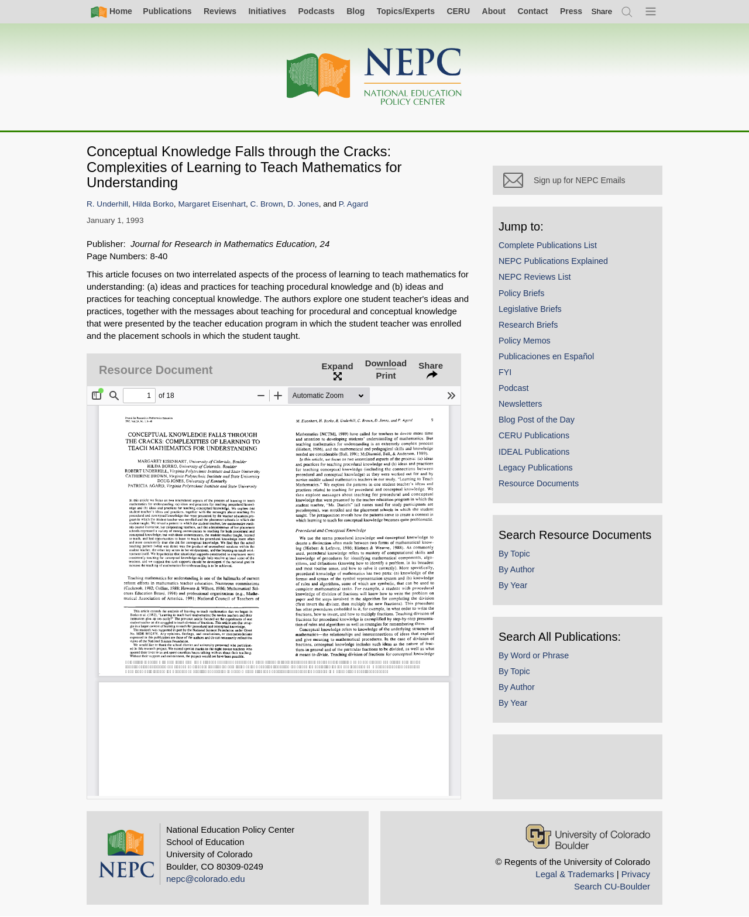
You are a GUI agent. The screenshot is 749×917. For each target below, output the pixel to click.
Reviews (220, 11)
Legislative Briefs (530, 309)
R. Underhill (107, 204)
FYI (505, 372)
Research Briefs (528, 324)
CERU (458, 11)
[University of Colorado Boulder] (587, 836)
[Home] (374, 77)
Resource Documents (539, 483)
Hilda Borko (153, 204)
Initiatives (267, 11)
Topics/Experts (406, 11)
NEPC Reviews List (535, 276)
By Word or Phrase (534, 655)
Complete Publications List (548, 245)
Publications (167, 11)
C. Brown (266, 204)
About (494, 11)
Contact (532, 11)
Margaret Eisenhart (212, 204)
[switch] (602, 11)
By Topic (514, 553)
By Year (513, 585)
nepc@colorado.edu (205, 879)
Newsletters (520, 403)
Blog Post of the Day (537, 419)
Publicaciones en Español (546, 356)
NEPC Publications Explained (553, 261)
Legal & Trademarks (574, 874)
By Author (517, 569)
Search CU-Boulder (612, 886)
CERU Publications (534, 435)
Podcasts (316, 11)
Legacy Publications (536, 467)
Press (571, 11)
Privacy (635, 874)
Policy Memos (525, 340)
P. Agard (353, 204)
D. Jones (303, 204)
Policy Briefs (521, 293)
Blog (355, 11)
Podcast (514, 388)
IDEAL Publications (534, 451)
